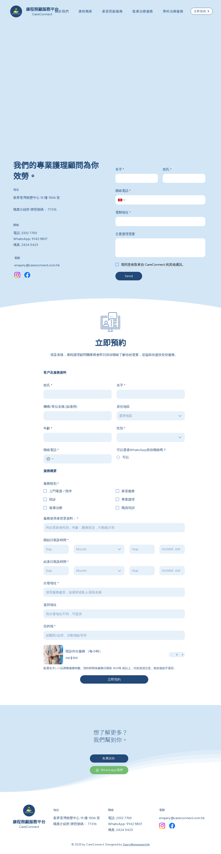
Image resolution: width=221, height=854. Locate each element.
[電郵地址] (159, 221)
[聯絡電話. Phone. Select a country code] (122, 200)
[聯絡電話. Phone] (164, 199)
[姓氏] (183, 178)
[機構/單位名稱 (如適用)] (76, 415)
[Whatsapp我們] (109, 770)
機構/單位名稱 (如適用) (60, 406)
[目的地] (113, 635)
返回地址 (50, 605)
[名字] (135, 178)
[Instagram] (17, 275)
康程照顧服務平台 (29, 822)
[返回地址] (113, 614)
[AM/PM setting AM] (178, 549)
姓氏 (167, 169)
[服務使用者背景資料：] (113, 527)
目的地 (50, 626)
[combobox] (151, 415)
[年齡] (76, 437)
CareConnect (42, 14)
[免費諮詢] (109, 758)
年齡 (48, 428)
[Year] (140, 549)
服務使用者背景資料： (61, 518)
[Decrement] (171, 654)
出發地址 (51, 583)
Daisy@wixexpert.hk (136, 844)
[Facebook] (27, 275)
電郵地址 (123, 212)
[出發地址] (113, 592)
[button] (61, 11)
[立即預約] (202, 11)
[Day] (55, 549)
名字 (119, 169)
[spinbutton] (177, 654)
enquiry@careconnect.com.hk (37, 265)
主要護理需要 (125, 234)
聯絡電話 (123, 191)
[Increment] (182, 654)
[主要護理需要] (160, 247)
